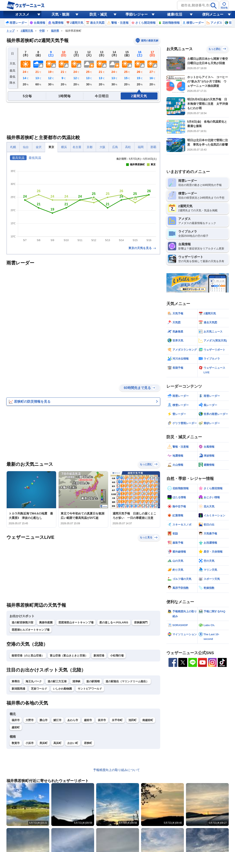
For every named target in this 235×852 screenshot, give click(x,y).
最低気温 (35, 157)
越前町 (16, 727)
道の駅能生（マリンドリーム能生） (127, 681)
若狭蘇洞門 (141, 622)
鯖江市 (57, 720)
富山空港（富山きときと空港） (69, 655)
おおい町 (72, 743)
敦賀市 (16, 743)
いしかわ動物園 (62, 688)
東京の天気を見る (142, 248)
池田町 (132, 720)
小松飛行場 (117, 655)
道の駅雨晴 (93, 681)
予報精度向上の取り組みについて (116, 770)
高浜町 (57, 743)
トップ (10, 30)
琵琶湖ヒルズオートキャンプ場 (30, 629)
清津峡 (76, 681)
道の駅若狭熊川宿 (22, 622)
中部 (42, 30)
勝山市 (43, 720)
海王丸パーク (34, 681)
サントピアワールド (90, 688)
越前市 (88, 720)
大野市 (30, 720)
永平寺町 (117, 720)
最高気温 (18, 157)
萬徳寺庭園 (46, 622)
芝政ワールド (39, 688)
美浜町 (43, 743)
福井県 (55, 30)
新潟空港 (99, 655)
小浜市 (30, 743)
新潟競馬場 (18, 688)
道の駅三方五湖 (57, 681)
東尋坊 (16, 681)
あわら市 (72, 720)
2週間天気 (27, 30)
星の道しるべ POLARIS (113, 622)
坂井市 (102, 720)
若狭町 (88, 743)
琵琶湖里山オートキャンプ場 (76, 622)
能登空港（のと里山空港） (28, 655)
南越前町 (147, 720)
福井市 (16, 720)
